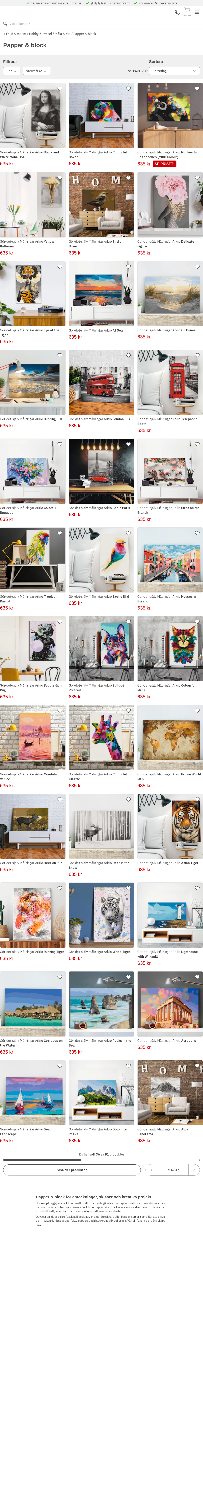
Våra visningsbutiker (88, 36)
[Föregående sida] (151, 1158)
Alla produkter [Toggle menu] (18, 35)
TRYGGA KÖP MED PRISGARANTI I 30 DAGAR (56, 3)
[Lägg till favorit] (61, 100)
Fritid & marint (16, 45)
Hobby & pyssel (40, 45)
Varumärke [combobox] (36, 83)
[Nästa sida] (194, 1158)
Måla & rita (63, 45)
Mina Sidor (169, 18)
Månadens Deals (155, 36)
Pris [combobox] (12, 83)
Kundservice (154, 18)
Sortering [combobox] (174, 83)
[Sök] (137, 18)
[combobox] (173, 1158)
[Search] (99, 18)
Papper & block (84, 45)
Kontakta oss (51, 35)
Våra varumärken (123, 36)
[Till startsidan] (33, 18)
